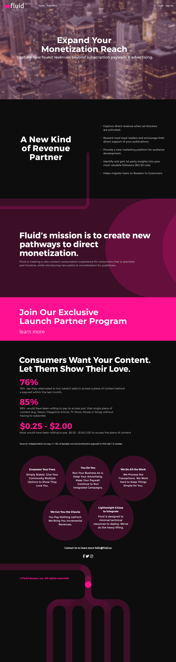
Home (41, 5)
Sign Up (169, 5)
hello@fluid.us (103, 547)
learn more (32, 332)
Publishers (52, 5)
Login (161, 5)
